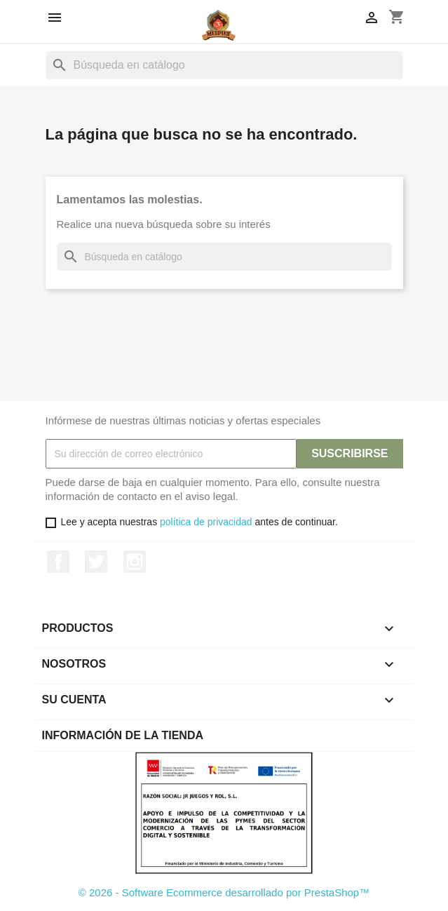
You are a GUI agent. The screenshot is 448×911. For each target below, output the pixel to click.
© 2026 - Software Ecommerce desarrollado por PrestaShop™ (224, 892)
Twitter (96, 562)
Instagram (134, 562)
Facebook (58, 562)
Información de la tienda (123, 735)
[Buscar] (224, 65)
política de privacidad (206, 521)
